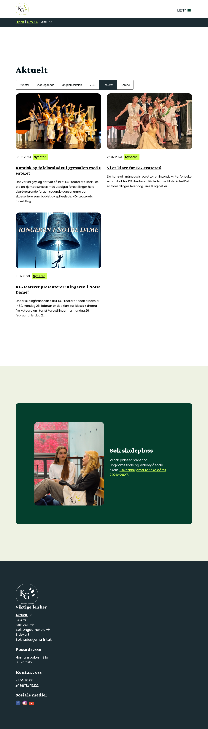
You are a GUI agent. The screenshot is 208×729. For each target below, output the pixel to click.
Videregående (45, 84)
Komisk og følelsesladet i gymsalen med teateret (58, 170)
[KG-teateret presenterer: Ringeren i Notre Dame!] (58, 240)
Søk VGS (25, 625)
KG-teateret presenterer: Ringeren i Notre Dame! (58, 289)
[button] (181, 11)
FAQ (21, 620)
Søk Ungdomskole (33, 629)
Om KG (32, 22)
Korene (125, 84)
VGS (93, 84)
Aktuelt (24, 615)
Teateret (108, 84)
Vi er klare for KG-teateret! (134, 167)
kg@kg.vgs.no (27, 685)
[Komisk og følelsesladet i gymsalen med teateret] (58, 121)
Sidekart (22, 634)
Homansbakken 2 (32, 657)
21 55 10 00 (24, 680)
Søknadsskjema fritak (34, 639)
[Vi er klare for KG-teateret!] (150, 121)
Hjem (20, 22)
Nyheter (24, 84)
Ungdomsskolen (72, 84)
